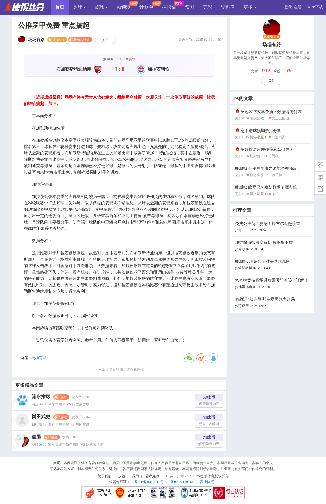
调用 (135, 476)
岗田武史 (41, 416)
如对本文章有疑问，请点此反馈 (119, 370)
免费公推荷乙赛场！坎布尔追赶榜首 (272, 227)
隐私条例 (153, 476)
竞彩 (207, 7)
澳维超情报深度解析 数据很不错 (272, 246)
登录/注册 (293, 7)
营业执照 (207, 482)
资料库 (228, 7)
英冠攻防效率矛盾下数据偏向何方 (272, 115)
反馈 (121, 476)
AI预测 (124, 7)
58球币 (209, 401)
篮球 (101, 7)
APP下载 (315, 7)
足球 (79, 7)
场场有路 (38, 357)
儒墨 (36, 436)
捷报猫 (169, 7)
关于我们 (105, 476)
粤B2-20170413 (182, 482)
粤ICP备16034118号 (149, 482)
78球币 (209, 441)
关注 (105, 40)
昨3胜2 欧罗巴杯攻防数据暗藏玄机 (272, 191)
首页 (59, 7)
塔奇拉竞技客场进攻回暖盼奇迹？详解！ (272, 284)
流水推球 (41, 396)
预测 (189, 7)
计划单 (146, 7)
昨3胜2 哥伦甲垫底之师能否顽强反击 (272, 172)
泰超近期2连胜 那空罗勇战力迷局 (272, 303)
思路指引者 (272, 36)
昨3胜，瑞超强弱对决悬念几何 (272, 265)
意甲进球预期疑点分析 (272, 134)
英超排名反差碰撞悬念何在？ (272, 153)
